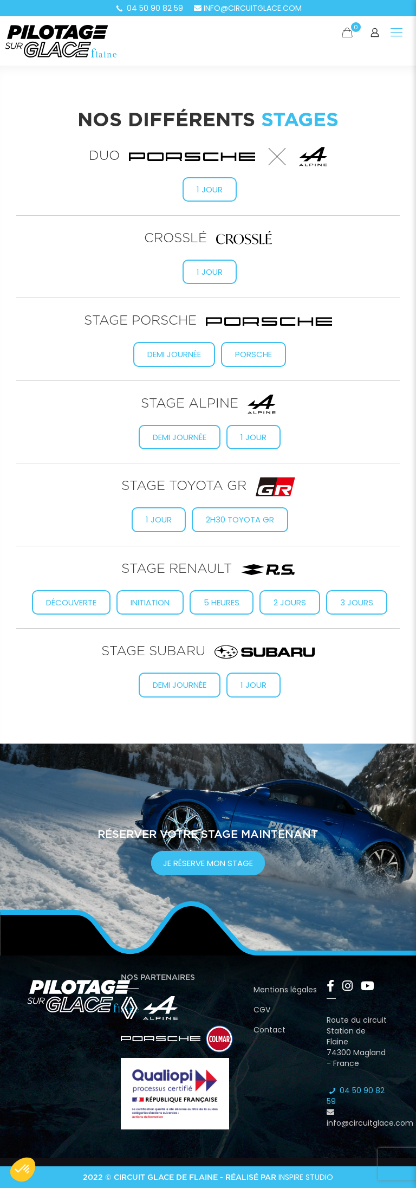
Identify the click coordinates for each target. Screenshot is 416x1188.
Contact (269, 1029)
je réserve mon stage (208, 863)
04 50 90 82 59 (149, 8)
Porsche (253, 354)
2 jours (290, 602)
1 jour (210, 189)
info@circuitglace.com (248, 8)
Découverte (71, 602)
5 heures (221, 602)
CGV (261, 1009)
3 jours (356, 602)
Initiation (150, 602)
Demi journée (174, 354)
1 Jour (159, 519)
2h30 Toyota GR (240, 519)
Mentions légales (285, 989)
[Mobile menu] (396, 32)
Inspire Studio (305, 1177)
